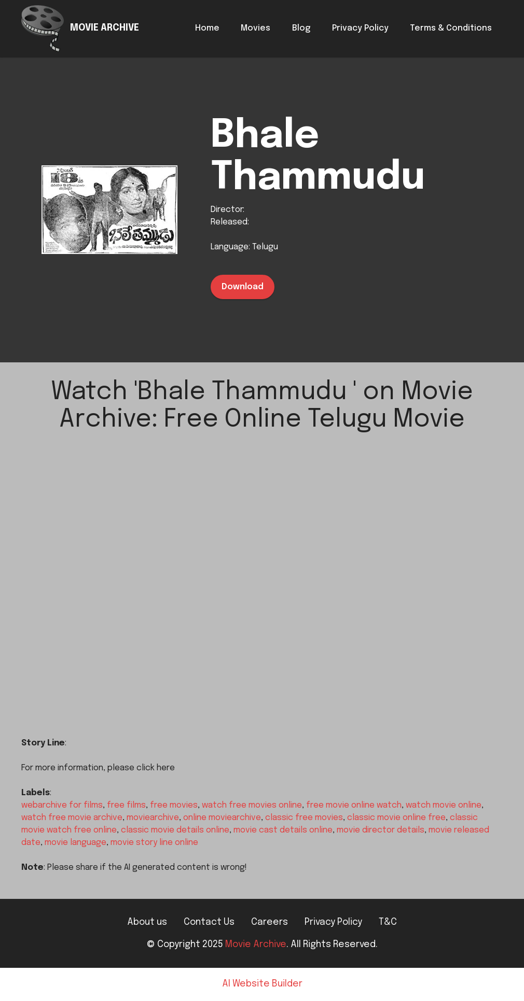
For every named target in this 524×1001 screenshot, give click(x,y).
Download (243, 287)
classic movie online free (396, 817)
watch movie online (443, 805)
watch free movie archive (71, 817)
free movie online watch (354, 805)
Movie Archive (255, 944)
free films (126, 805)
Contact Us (209, 922)
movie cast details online (283, 830)
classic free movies (304, 817)
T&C (388, 922)
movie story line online (154, 842)
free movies (174, 805)
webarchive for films (62, 805)
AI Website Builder (262, 984)
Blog (301, 28)
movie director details (380, 830)
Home (207, 28)
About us (147, 922)
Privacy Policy (360, 28)
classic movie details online (175, 830)
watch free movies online (252, 805)
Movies (255, 28)
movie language (75, 842)
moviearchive (153, 817)
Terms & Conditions (451, 28)
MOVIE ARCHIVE (104, 28)
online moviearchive (222, 817)
